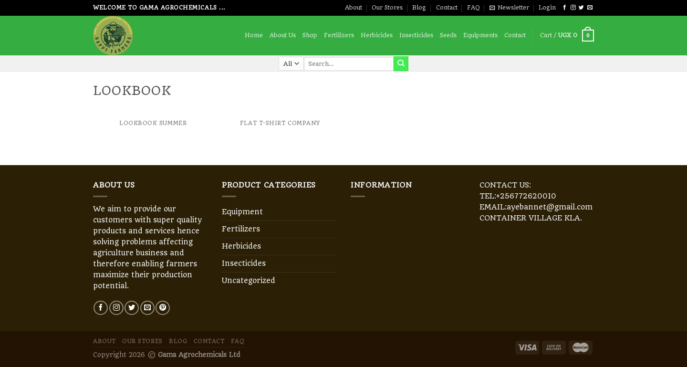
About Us (283, 35)
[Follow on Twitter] (581, 7)
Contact (447, 7)
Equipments (480, 35)
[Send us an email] (590, 7)
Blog (419, 7)
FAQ (473, 7)
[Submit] (401, 63)
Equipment (242, 212)
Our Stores (387, 7)
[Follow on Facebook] (564, 7)
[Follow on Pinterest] (163, 308)
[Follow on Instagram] (573, 7)
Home (254, 35)
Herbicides (377, 35)
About (353, 7)
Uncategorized (248, 280)
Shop (309, 35)
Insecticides (416, 35)
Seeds (448, 35)
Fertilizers (339, 35)
